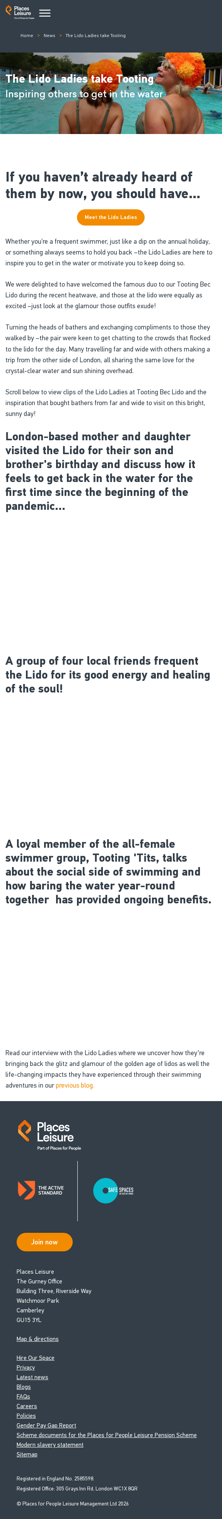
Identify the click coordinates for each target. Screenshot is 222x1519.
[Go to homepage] (19, 13)
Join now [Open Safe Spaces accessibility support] (44, 1242)
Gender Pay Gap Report (46, 1425)
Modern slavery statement (50, 1444)
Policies (26, 1415)
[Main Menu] (44, 13)
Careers (27, 1406)
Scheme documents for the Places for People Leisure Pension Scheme (107, 1435)
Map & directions (38, 1338)
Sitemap (27, 1454)
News (49, 35)
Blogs (24, 1386)
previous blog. (75, 1085)
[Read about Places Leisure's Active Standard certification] (47, 1191)
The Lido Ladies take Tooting (96, 35)
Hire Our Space (36, 1357)
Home (26, 35)
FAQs (23, 1396)
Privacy (26, 1367)
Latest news (32, 1377)
